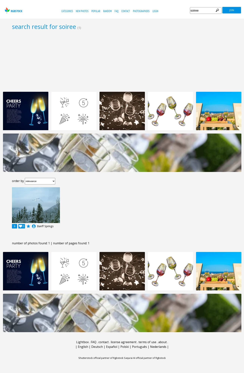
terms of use (147, 342)
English (83, 347)
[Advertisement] (122, 61)
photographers (141, 11)
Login (155, 11)
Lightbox (82, 342)
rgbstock (13, 10)
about (162, 342)
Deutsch (97, 347)
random (107, 11)
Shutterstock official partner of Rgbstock (100, 358)
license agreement (123, 342)
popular (95, 11)
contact (125, 11)
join (231, 10)
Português (139, 347)
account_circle (34, 226)
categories (67, 11)
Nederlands (158, 347)
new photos (82, 11)
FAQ (116, 11)
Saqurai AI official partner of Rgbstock (145, 358)
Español (111, 347)
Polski (124, 347)
